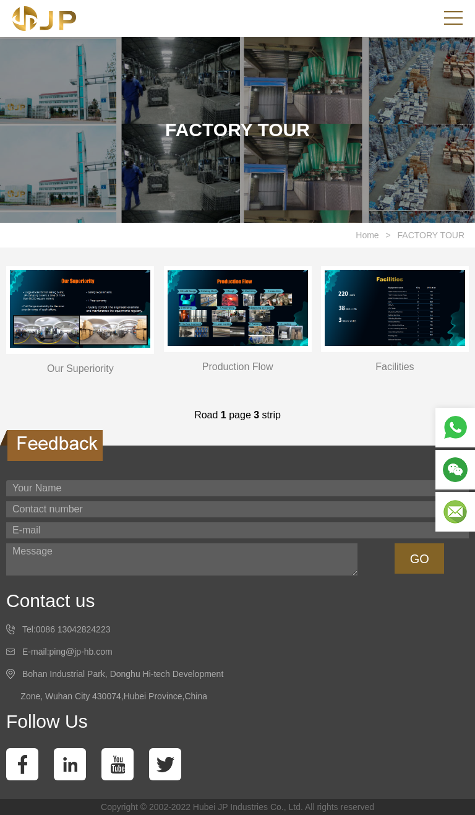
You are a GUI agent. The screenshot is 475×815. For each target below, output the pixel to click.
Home (367, 235)
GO (419, 559)
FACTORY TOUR (431, 235)
